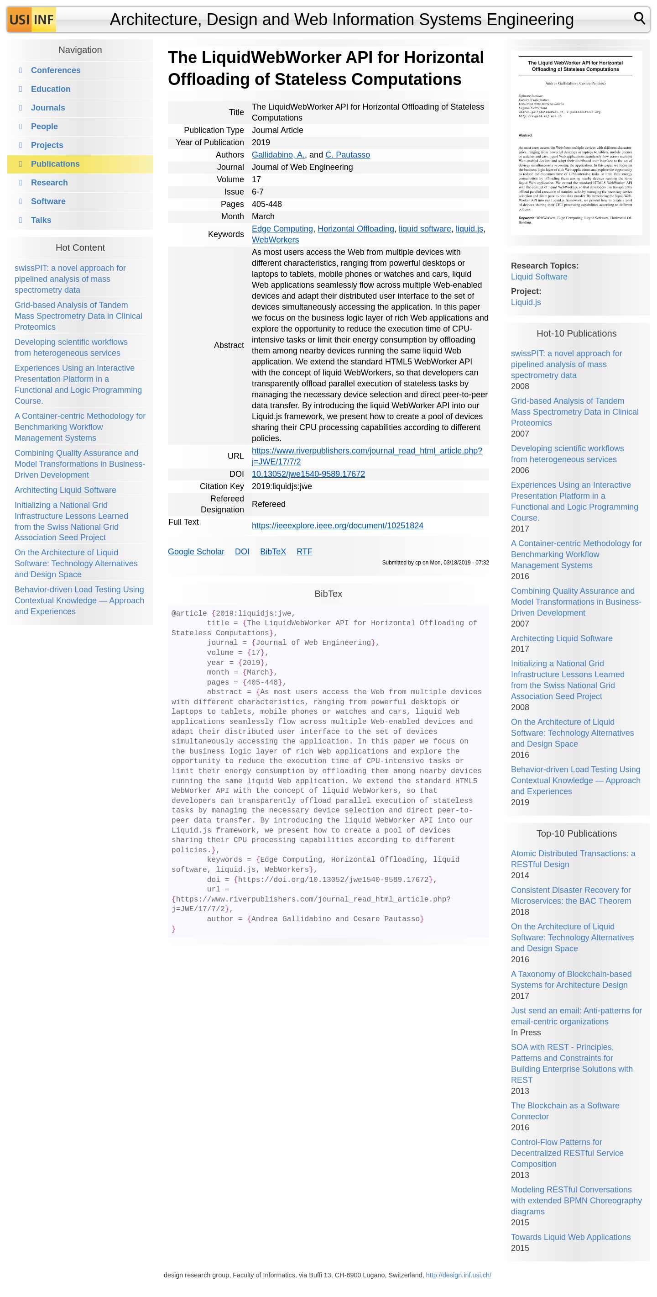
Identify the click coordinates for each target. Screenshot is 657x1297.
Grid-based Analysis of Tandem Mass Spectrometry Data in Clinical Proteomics (78, 316)
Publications (55, 164)
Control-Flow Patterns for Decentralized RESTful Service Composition (567, 1153)
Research (49, 183)
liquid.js (469, 228)
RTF (305, 551)
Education (51, 89)
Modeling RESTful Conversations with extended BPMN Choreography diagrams (576, 1200)
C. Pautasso (347, 154)
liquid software (425, 228)
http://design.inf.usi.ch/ (458, 1275)
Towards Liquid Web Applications (571, 1237)
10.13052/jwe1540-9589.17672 (308, 474)
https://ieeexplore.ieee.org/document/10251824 (337, 525)
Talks (41, 220)
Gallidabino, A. (278, 154)
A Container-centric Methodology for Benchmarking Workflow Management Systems (80, 427)
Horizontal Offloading (356, 228)
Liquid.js (526, 302)
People (44, 126)
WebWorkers (275, 239)
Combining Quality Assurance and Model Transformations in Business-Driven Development (80, 464)
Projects (47, 145)
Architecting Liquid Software (65, 490)
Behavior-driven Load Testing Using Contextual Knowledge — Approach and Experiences (79, 600)
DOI (242, 551)
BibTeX (273, 551)
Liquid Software (539, 276)
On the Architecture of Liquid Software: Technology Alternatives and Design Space (76, 563)
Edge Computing (282, 228)
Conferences (56, 70)
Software (48, 201)
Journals (48, 108)
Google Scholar (196, 551)
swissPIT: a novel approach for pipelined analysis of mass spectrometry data (70, 279)
